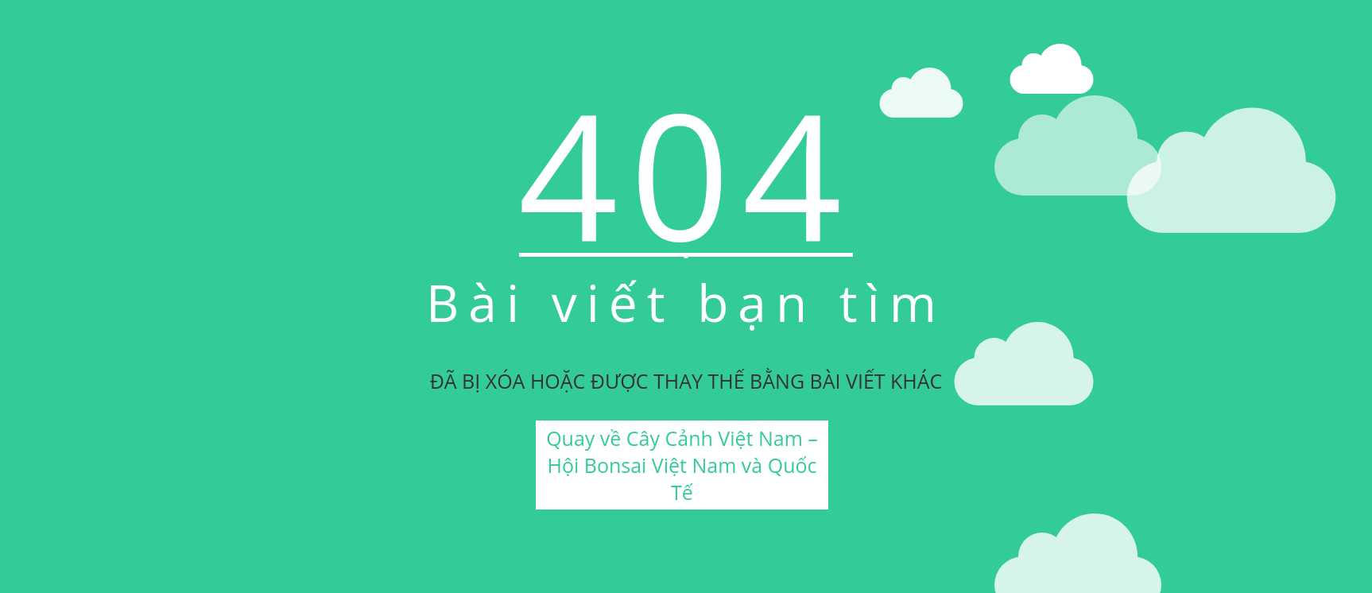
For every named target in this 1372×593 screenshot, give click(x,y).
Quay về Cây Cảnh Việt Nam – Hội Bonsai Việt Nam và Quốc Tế (682, 465)
